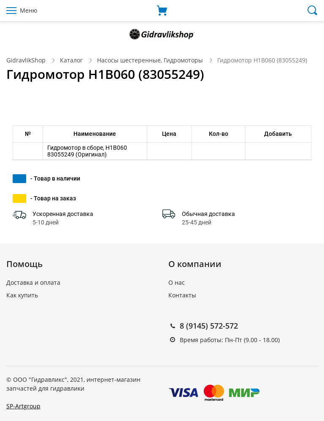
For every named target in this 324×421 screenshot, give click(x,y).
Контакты (182, 295)
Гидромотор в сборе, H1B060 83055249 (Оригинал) (87, 151)
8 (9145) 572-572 (209, 326)
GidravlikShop (26, 60)
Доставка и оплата (33, 282)
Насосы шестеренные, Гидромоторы (150, 60)
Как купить (22, 295)
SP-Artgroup (23, 406)
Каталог (71, 60)
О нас (176, 282)
